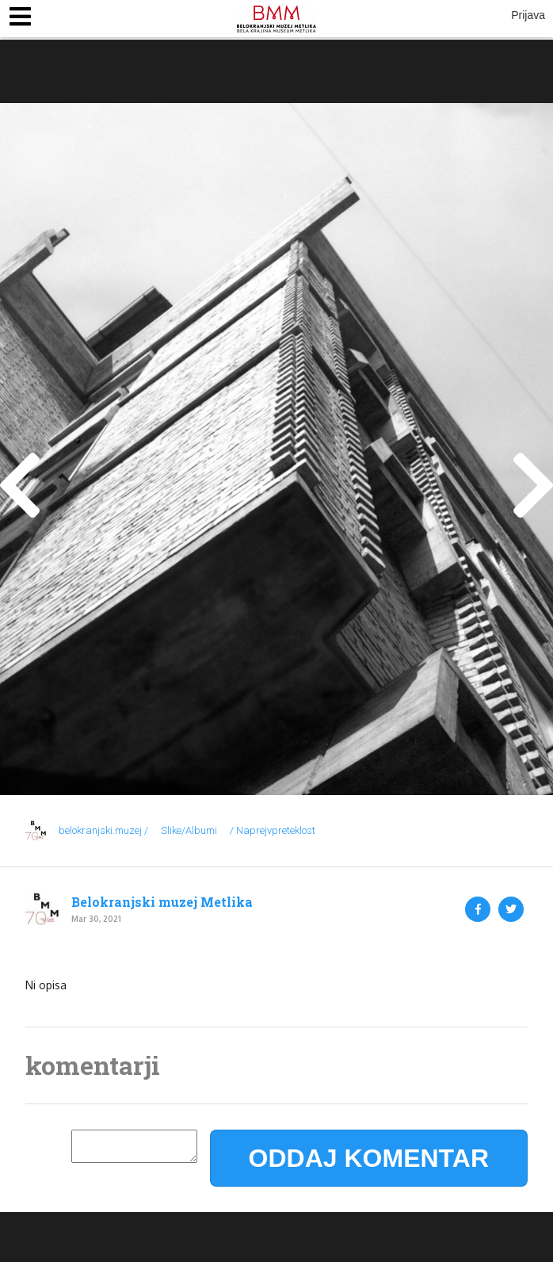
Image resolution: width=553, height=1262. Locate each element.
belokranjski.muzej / (103, 830)
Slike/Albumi (189, 830)
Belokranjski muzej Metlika (162, 902)
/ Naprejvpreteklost (272, 830)
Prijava (528, 15)
